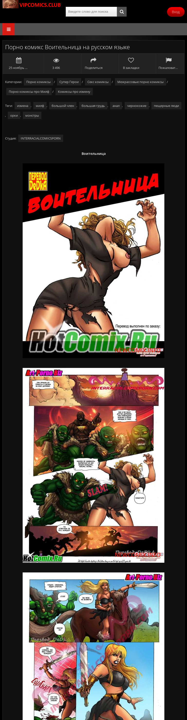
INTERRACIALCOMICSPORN (41, 138)
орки (14, 115)
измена (22, 105)
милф (40, 105)
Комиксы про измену (74, 91)
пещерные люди (166, 105)
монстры (32, 115)
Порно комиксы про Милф (29, 91)
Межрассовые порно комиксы (140, 82)
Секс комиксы (98, 82)
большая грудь (93, 105)
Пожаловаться (168, 63)
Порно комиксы (38, 82)
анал (116, 105)
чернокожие (136, 105)
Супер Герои (69, 82)
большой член (63, 105)
